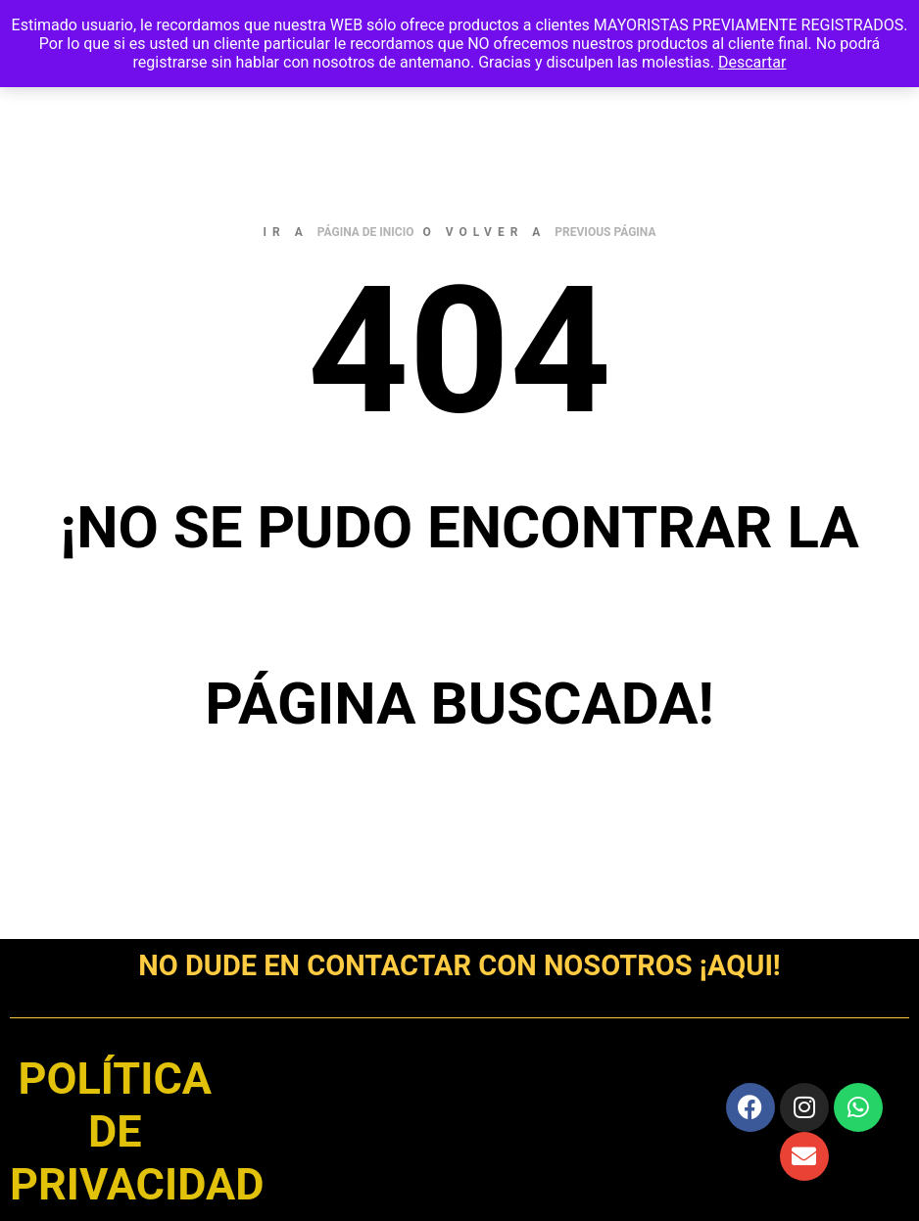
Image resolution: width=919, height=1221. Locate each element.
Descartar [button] (752, 62)
